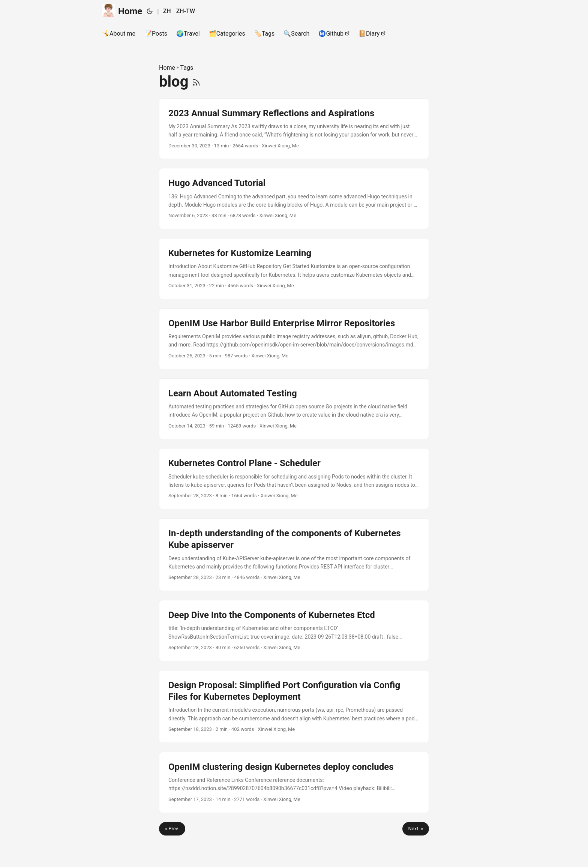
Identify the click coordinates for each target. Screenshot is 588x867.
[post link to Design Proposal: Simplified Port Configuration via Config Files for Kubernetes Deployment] (294, 706)
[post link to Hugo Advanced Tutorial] (294, 198)
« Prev (172, 828)
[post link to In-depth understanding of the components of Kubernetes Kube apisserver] (294, 555)
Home (122, 10)
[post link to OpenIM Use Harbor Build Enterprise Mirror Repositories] (294, 339)
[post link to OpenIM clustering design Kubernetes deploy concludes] (294, 782)
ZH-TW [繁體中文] (185, 11)
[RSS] (196, 81)
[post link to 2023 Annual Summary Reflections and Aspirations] (294, 129)
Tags (187, 67)
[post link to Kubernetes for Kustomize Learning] (294, 268)
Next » (415, 828)
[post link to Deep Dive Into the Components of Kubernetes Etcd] (294, 630)
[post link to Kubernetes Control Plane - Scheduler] (294, 478)
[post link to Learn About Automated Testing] (294, 409)
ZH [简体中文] (167, 11)
